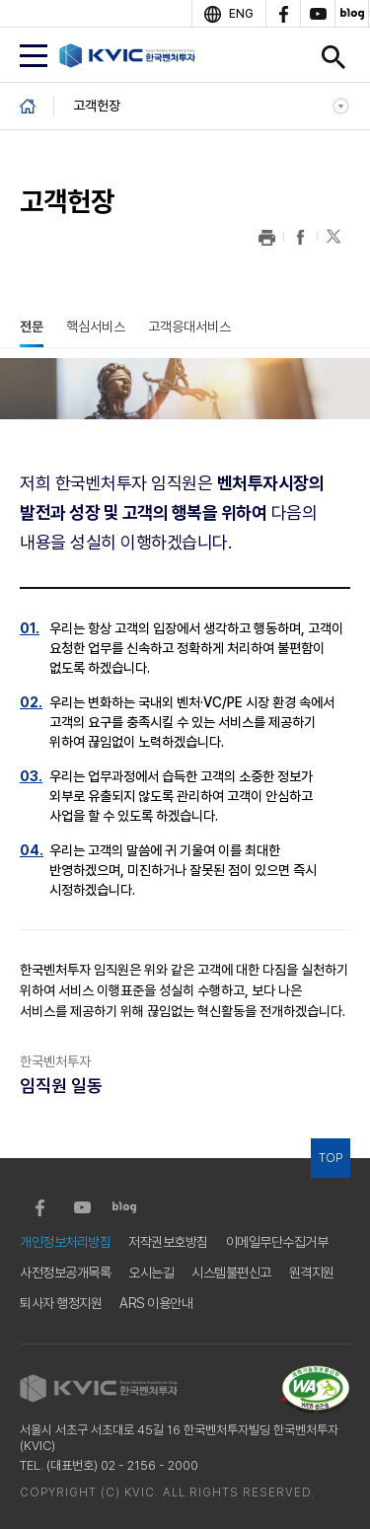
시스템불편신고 (231, 1272)
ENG (241, 14)
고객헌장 (96, 105)
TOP (330, 1158)
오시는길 (151, 1272)
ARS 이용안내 (155, 1303)
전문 (31, 326)
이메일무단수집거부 (277, 1242)
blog (351, 14)
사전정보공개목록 (65, 1272)
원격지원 (311, 1272)
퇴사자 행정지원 (61, 1303)
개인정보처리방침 (65, 1242)
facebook (282, 14)
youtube (317, 14)
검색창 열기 (333, 57)
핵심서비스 (95, 326)
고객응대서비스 (189, 326)
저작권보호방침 (168, 1242)
